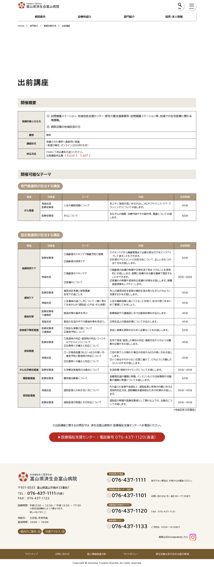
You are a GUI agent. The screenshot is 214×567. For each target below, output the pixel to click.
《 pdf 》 (85, 155)
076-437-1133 (130, 526)
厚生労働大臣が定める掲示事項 (172, 554)
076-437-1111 (129, 480)
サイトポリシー (131, 554)
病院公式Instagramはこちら (173, 537)
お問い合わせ (62, 554)
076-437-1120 (129, 511)
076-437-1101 (129, 495)
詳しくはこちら (36, 512)
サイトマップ (31, 554)
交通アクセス (52, 531)
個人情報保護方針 (96, 554)
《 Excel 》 (71, 155)
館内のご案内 (28, 531)
